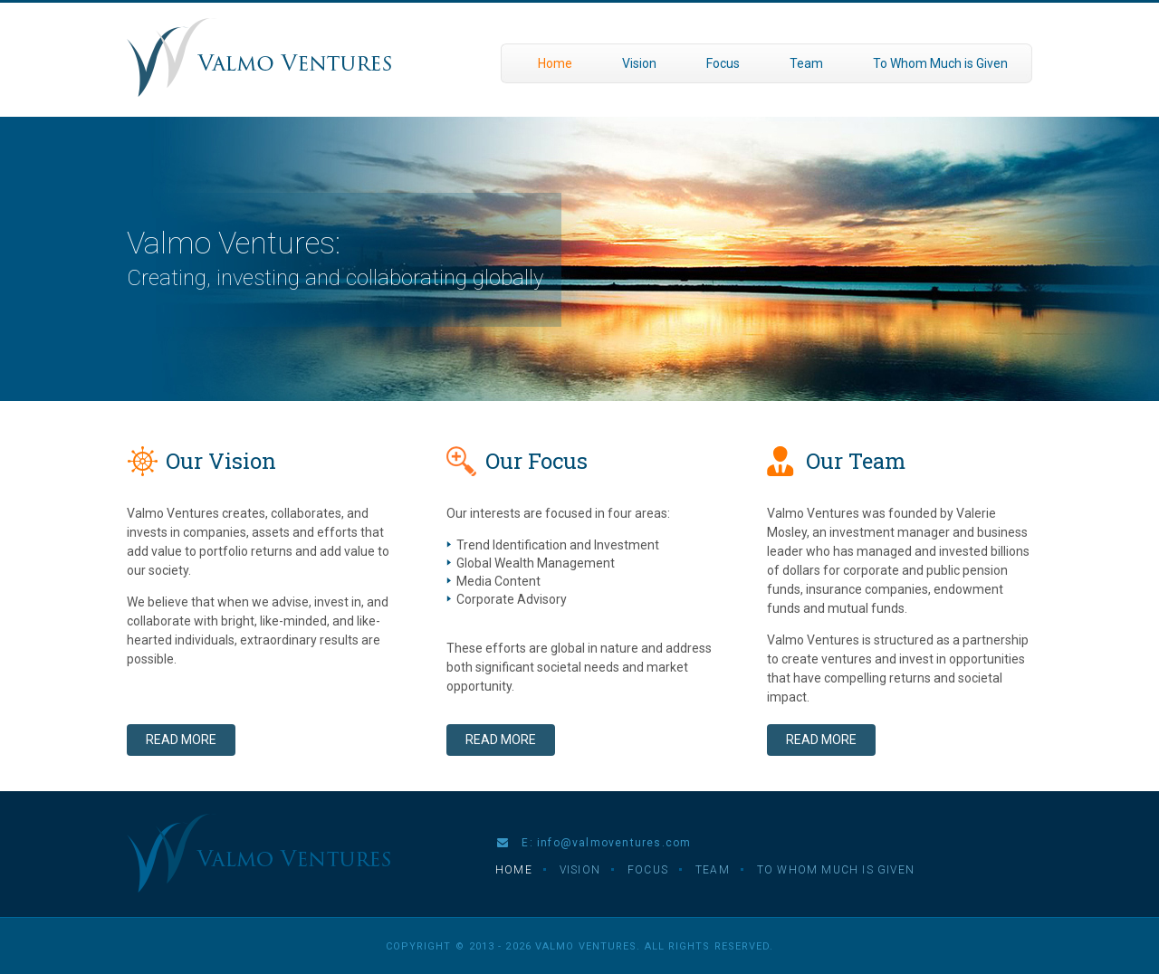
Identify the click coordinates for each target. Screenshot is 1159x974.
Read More (181, 739)
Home (555, 63)
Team (806, 63)
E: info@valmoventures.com (594, 842)
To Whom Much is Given (940, 63)
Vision (639, 63)
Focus (723, 63)
